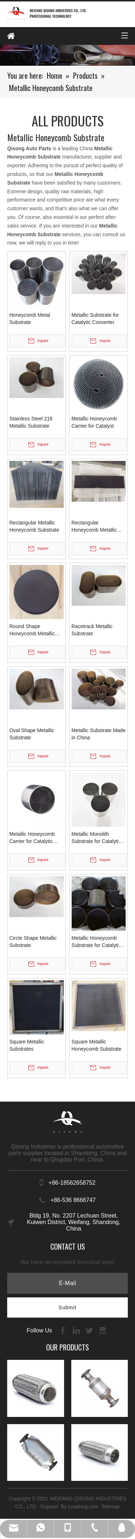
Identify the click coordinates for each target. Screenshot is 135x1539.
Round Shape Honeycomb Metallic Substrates (32, 630)
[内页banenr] (67, 55)
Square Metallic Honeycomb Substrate (97, 1045)
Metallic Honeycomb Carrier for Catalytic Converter (32, 838)
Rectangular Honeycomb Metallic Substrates (94, 526)
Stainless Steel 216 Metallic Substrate (31, 422)
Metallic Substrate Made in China (99, 733)
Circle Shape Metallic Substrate (33, 941)
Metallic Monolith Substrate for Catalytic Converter (96, 838)
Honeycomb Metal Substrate (29, 318)
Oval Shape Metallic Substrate (31, 733)
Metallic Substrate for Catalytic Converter (95, 318)
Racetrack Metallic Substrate (92, 629)
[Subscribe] (68, 1307)
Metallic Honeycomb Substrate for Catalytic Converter (96, 942)
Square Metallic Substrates (26, 1045)
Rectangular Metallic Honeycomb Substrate (34, 526)
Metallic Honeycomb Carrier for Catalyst (94, 422)
